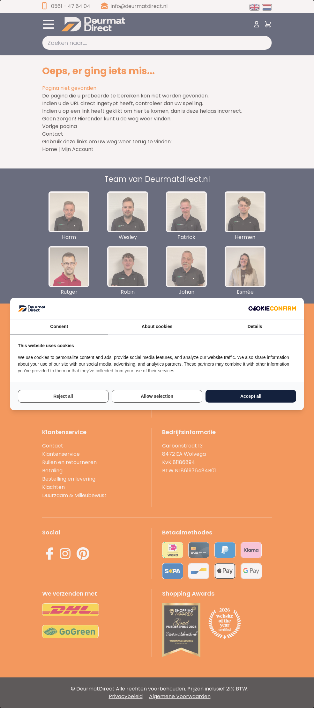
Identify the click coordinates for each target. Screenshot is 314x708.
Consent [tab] (59, 326)
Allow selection (157, 396)
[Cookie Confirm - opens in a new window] (272, 308)
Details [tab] (255, 326)
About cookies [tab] (157, 326)
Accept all (250, 396)
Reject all (63, 396)
